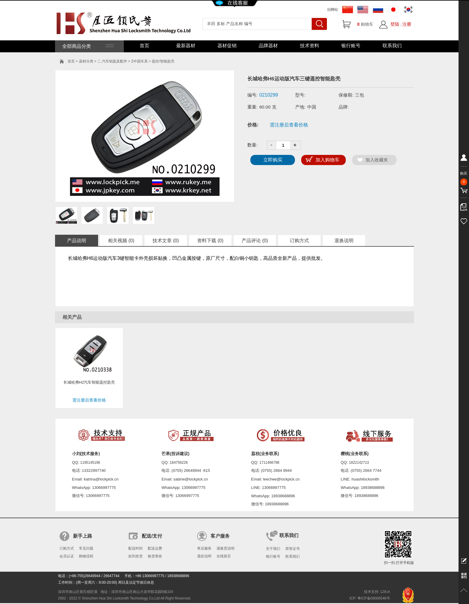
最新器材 (185, 45)
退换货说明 (225, 548)
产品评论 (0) (255, 240)
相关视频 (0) (121, 240)
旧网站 (332, 9)
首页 (144, 45)
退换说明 (344, 240)
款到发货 (135, 556)
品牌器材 (268, 45)
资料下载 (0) (210, 240)
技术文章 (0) (166, 240)
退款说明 (204, 556)
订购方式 (299, 240)
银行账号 (350, 45)
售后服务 (204, 548)
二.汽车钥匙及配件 (112, 61)
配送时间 (135, 548)
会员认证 (67, 556)
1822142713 (359, 462)
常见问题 (86, 548)
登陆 (394, 24)
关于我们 (273, 549)
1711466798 (269, 462)
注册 (406, 24)
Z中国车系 (139, 61)
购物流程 (86, 556)
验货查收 (155, 556)
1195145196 (90, 462)
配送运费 (155, 548)
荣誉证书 (292, 549)
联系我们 (392, 45)
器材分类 (86, 61)
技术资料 (309, 45)
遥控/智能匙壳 (163, 61)
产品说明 (76, 240)
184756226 (179, 462)
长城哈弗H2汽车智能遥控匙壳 (89, 382)
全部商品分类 (87, 46)
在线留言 (224, 556)
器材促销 (227, 45)
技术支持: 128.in (377, 592)
